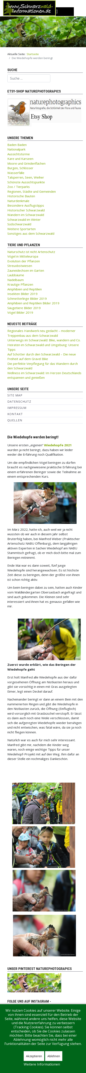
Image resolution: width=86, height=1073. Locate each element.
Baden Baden (17, 145)
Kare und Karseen (20, 159)
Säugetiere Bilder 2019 (24, 308)
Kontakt (15, 414)
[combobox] (28, 78)
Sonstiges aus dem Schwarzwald (30, 233)
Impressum (16, 408)
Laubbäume (15, 275)
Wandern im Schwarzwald (25, 215)
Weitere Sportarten (21, 229)
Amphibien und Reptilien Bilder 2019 (33, 303)
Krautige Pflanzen (20, 284)
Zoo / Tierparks (18, 187)
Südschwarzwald (19, 224)
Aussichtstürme (18, 154)
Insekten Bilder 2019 (22, 294)
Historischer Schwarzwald (26, 210)
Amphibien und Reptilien (24, 289)
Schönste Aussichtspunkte (26, 182)
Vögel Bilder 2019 (20, 312)
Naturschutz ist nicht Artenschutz (31, 252)
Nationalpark (16, 149)
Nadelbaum (15, 280)
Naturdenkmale (18, 201)
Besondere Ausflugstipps (25, 205)
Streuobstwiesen (19, 266)
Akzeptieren (34, 1056)
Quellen (14, 420)
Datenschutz (19, 401)
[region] (43, 31)
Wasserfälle (15, 173)
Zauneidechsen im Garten (25, 270)
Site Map (14, 395)
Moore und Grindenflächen (26, 163)
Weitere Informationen (42, 1064)
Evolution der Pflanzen (23, 261)
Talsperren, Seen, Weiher (25, 177)
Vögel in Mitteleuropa (22, 256)
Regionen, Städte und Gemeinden (31, 191)
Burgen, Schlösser (20, 168)
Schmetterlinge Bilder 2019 (27, 298)
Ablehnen (53, 1056)
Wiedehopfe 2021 (58, 445)
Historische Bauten (21, 196)
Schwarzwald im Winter (24, 219)
